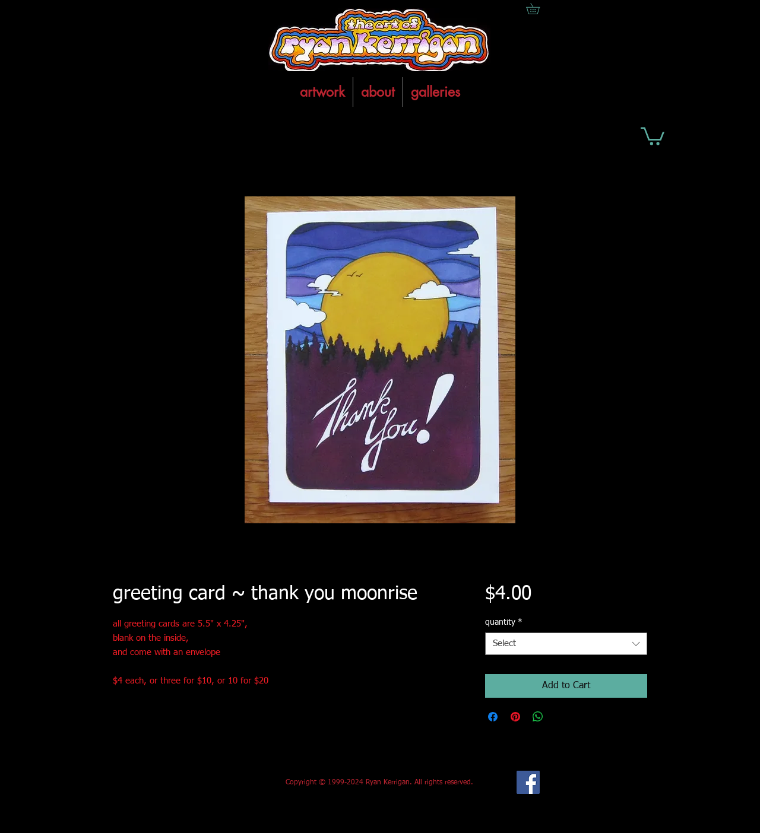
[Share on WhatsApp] (538, 717)
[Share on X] (560, 717)
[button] (652, 135)
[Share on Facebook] (493, 717)
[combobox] (566, 643)
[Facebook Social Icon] (528, 782)
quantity (503, 622)
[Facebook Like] (201, 783)
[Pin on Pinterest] (515, 717)
